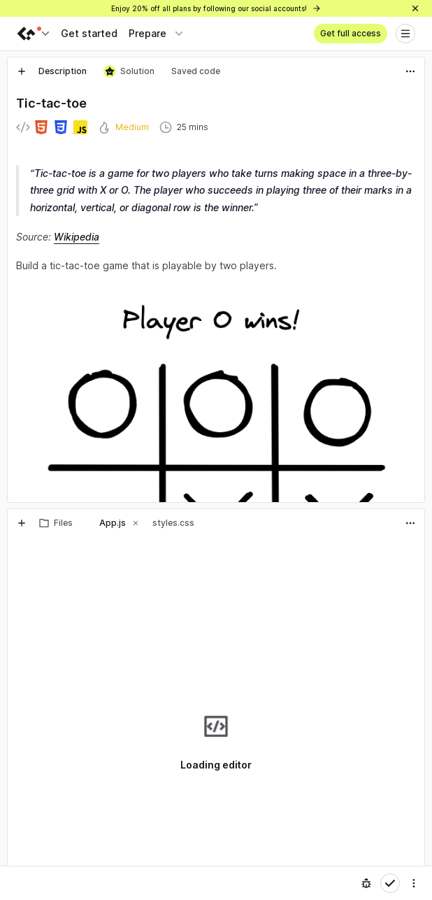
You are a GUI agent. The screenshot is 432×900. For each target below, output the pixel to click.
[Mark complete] (390, 883)
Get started (89, 33)
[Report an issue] (366, 883)
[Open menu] (405, 33)
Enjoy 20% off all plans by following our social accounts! (216, 8)
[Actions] (410, 71)
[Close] (415, 8)
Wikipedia (76, 237)
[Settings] (414, 883)
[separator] (216, 505)
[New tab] (21, 71)
